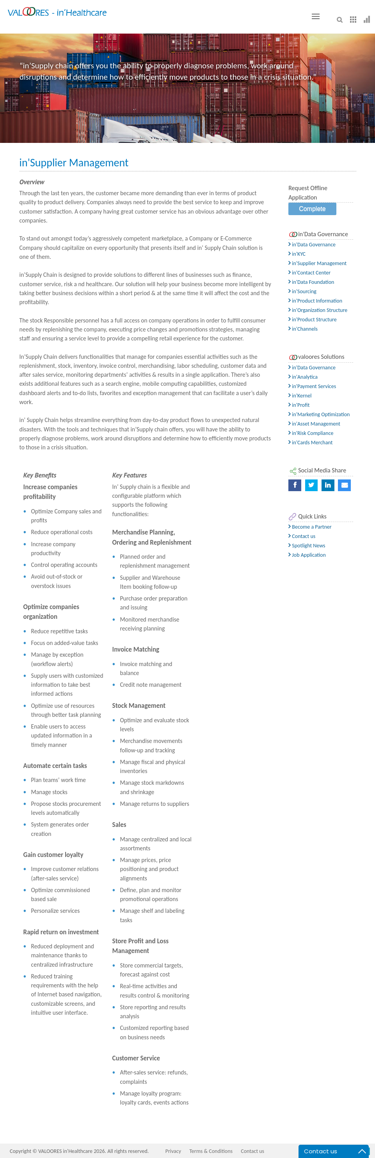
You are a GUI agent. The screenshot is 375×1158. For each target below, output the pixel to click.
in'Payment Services (312, 386)
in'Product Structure (312, 319)
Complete (312, 208)
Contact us (301, 536)
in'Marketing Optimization (319, 414)
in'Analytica (303, 377)
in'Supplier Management (317, 263)
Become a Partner (310, 527)
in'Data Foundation (311, 282)
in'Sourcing (302, 291)
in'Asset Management (314, 423)
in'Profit (298, 405)
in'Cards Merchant (310, 442)
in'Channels (303, 329)
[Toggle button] (315, 16)
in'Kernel (299, 395)
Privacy (173, 1151)
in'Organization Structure (317, 310)
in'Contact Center (309, 272)
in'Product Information (315, 301)
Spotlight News (306, 545)
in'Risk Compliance (310, 433)
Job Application (307, 555)
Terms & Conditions (211, 1151)
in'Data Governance (312, 244)
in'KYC (297, 254)
